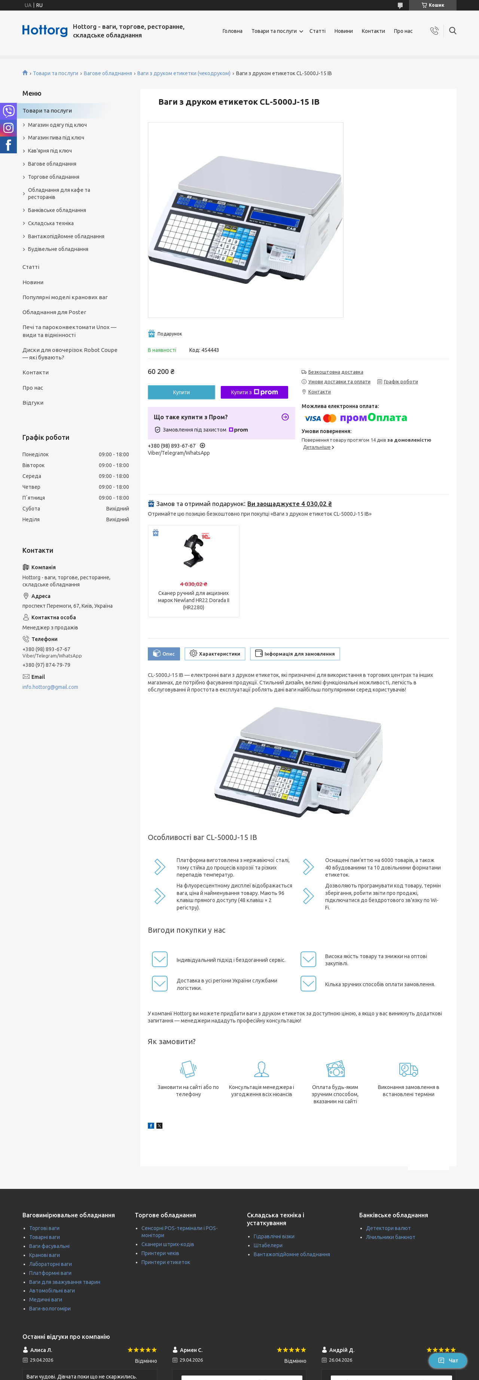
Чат (448, 1360)
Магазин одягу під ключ (57, 125)
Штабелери (268, 1245)
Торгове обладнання (53, 177)
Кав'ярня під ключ (50, 151)
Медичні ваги (45, 1300)
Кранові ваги (44, 1255)
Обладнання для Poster (54, 312)
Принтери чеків (160, 1253)
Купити (181, 392)
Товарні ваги (44, 1237)
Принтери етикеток (165, 1262)
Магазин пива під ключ (56, 138)
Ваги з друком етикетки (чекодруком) (184, 73)
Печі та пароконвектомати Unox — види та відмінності (69, 331)
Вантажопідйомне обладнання (66, 236)
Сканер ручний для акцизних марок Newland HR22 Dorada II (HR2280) (193, 600)
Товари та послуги (274, 31)
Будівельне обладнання (58, 249)
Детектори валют (388, 1228)
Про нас (403, 31)
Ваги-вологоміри (50, 1309)
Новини (344, 31)
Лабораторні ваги (50, 1264)
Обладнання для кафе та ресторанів (59, 193)
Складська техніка (51, 223)
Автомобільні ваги (52, 1291)
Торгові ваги (44, 1228)
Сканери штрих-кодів (167, 1244)
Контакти (373, 31)
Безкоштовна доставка (335, 371)
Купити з (254, 392)
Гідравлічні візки (274, 1236)
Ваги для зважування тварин (64, 1282)
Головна (232, 31)
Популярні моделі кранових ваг (65, 297)
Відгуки (32, 402)
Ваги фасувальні (49, 1246)
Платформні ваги (50, 1273)
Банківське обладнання (57, 210)
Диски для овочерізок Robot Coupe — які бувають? (70, 354)
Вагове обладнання (108, 73)
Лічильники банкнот (390, 1237)
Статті (317, 31)
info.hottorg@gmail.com (50, 687)
